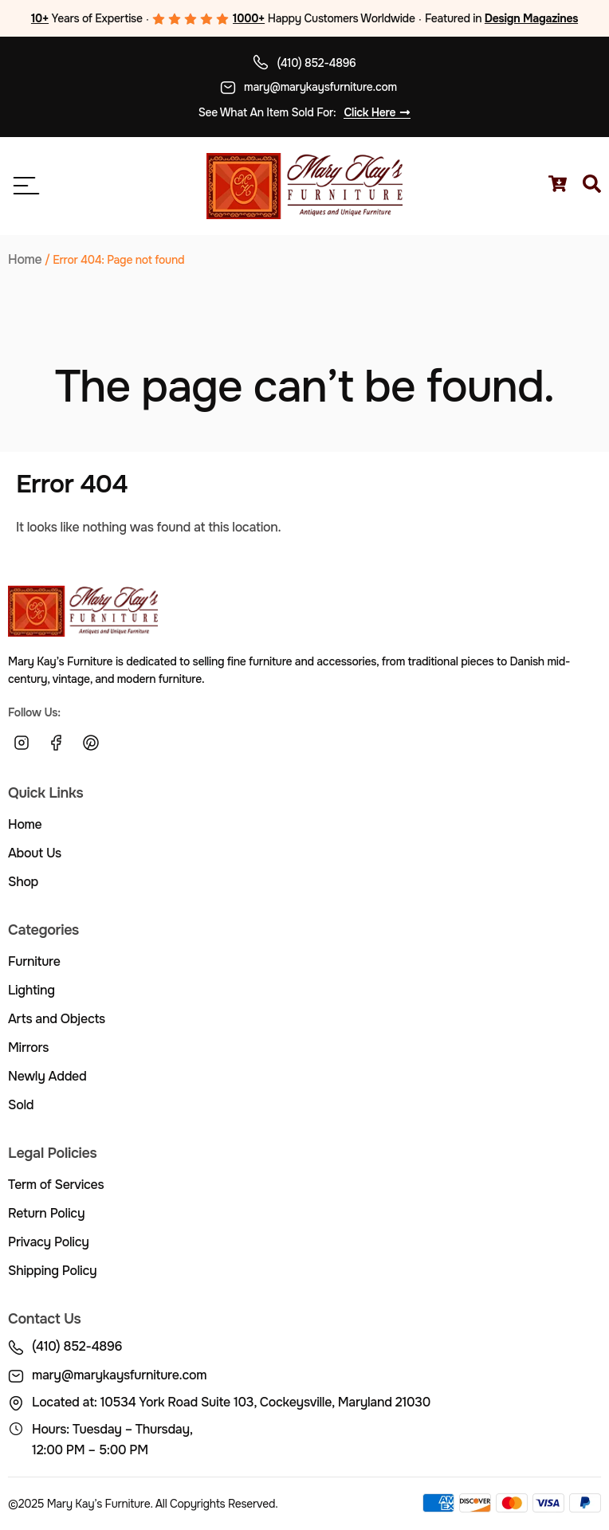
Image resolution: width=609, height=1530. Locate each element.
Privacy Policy (48, 1242)
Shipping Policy (52, 1270)
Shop (23, 881)
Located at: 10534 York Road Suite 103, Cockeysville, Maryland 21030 (231, 1402)
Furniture (34, 961)
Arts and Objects (56, 1018)
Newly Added (47, 1076)
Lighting (31, 990)
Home (24, 259)
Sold (20, 1104)
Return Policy (46, 1213)
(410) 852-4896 (316, 63)
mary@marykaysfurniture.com (320, 87)
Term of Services (56, 1184)
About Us (34, 853)
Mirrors (28, 1047)
